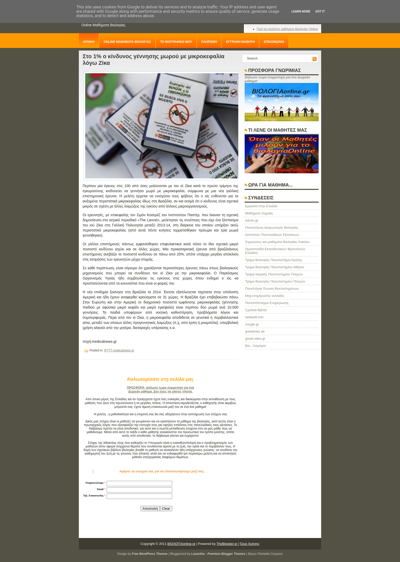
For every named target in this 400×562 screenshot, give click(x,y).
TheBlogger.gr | (228, 544)
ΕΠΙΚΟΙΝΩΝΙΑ (274, 42)
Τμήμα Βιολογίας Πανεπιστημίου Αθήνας (274, 267)
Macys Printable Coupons (265, 554)
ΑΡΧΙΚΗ (88, 42)
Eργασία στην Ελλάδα (261, 206)
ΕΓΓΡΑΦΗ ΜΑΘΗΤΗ (240, 42)
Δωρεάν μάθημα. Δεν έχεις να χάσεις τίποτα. (160, 391)
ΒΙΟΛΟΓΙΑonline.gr (181, 544)
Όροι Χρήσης (249, 544)
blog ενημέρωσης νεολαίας (264, 296)
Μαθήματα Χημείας (259, 213)
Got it (320, 11)
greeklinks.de (255, 331)
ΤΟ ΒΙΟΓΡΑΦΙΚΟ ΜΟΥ (176, 42)
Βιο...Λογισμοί (255, 346)
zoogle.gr (252, 324)
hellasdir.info (254, 317)
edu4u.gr (251, 220)
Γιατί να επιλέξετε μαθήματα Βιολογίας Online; (288, 29)
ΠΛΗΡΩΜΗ (209, 42)
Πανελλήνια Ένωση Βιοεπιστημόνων (272, 288)
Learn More (301, 11)
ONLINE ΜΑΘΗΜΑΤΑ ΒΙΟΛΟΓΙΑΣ (127, 42)
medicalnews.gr (123, 350)
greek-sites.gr (255, 338)
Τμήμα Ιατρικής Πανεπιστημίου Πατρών (274, 274)
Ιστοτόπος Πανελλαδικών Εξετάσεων (272, 235)
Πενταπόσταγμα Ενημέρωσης (267, 303)
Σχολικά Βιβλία (256, 310)
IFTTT (108, 350)
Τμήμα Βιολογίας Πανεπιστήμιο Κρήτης (273, 260)
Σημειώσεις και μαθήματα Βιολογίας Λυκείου (277, 242)
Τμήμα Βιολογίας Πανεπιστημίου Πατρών (275, 281)
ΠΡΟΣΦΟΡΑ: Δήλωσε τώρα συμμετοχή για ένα (160, 387)
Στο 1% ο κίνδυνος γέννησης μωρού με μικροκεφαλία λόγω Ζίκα (153, 59)
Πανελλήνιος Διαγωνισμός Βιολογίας (271, 227)
